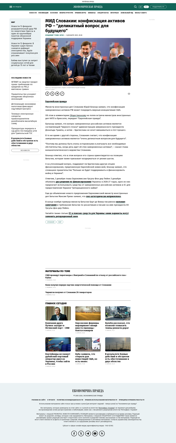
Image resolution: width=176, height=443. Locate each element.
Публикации (43, 13)
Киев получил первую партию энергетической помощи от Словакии (78, 285)
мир (60, 222)
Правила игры (80, 13)
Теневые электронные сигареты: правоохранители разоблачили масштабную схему (24, 119)
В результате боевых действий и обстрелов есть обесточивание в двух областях (117, 358)
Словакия (50, 222)
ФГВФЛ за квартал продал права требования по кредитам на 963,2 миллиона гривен (24, 85)
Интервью (114, 13)
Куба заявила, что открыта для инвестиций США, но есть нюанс (86, 358)
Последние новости (21, 78)
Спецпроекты (103, 13)
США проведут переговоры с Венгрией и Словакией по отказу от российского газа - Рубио (86, 276)
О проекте (51, 400)
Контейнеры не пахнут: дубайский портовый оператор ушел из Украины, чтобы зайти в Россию (57, 359)
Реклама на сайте (38, 400)
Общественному (78, 115)
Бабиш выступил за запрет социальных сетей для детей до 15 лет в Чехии (24, 62)
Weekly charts (141, 13)
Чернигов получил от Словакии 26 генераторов (68, 292)
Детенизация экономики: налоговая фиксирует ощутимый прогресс (23, 106)
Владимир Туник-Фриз (54, 35)
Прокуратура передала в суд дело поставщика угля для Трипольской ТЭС (24, 131)
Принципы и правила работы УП (131, 400)
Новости (33, 13)
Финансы (92, 13)
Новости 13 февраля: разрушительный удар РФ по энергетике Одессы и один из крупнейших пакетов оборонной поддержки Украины (24, 32)
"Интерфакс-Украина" (106, 408)
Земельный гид (127, 13)
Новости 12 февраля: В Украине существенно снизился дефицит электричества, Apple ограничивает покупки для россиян (24, 49)
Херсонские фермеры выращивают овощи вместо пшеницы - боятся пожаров (87, 327)
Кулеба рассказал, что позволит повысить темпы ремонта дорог (117, 325)
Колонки (54, 13)
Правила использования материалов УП (101, 400)
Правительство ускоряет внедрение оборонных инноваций (23, 96)
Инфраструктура (66, 13)
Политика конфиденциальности (70, 400)
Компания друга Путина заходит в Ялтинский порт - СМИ (57, 325)
